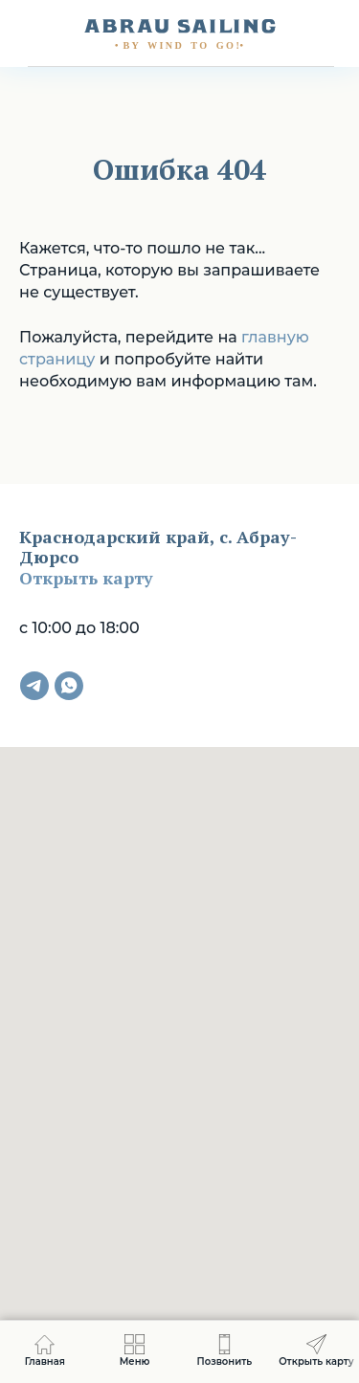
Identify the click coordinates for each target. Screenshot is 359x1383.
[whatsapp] (69, 685)
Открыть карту (86, 577)
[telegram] (34, 685)
